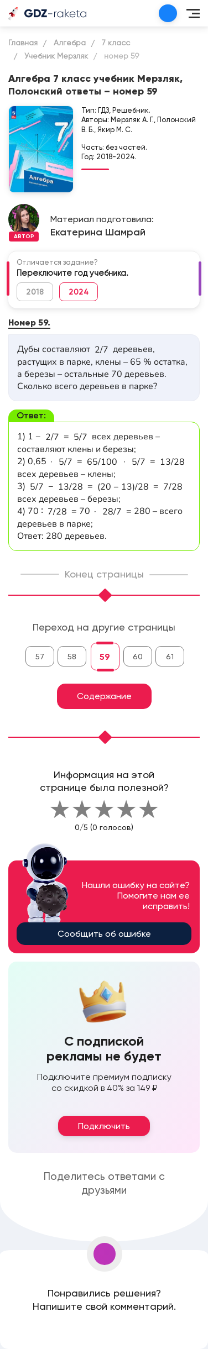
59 (105, 657)
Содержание (104, 696)
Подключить (104, 1126)
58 (71, 656)
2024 (79, 291)
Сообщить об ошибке (104, 933)
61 (170, 656)
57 (39, 656)
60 (138, 656)
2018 (35, 291)
